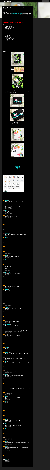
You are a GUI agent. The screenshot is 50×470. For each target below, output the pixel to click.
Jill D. (6, 215)
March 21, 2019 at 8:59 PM (8, 313)
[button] (3, 10)
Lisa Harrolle (17, 168)
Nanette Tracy (17, 165)
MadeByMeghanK (7, 324)
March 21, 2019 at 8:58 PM (8, 309)
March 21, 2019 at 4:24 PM (8, 291)
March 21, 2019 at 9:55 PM (8, 336)
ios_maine (6, 289)
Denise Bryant (7, 352)
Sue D (6, 334)
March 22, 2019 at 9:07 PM (8, 426)
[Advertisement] (36, 29)
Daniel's (11, 20)
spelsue (6, 446)
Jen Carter (17, 160)
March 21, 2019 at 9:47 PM (8, 332)
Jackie (6, 204)
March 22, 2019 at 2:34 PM (8, 399)
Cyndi (6, 401)
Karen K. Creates (7, 272)
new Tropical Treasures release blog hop (16, 13)
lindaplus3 (6, 423)
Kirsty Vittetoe (7, 357)
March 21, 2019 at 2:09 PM (8, 257)
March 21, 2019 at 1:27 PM (8, 239)
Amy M (6, 255)
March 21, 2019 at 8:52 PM (8, 305)
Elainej (6, 237)
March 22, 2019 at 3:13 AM (8, 359)
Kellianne (6, 428)
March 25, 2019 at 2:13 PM (8, 448)
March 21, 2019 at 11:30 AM (8, 213)
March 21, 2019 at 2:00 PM (8, 253)
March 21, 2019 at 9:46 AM (8, 202)
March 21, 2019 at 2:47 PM (8, 274)
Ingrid (6, 210)
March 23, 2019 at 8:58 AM (8, 439)
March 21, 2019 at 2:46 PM (8, 270)
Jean (6, 311)
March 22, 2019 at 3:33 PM (8, 403)
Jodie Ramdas (7, 307)
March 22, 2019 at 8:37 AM (8, 376)
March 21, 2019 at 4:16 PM (8, 287)
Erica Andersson (17, 166)
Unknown (6, 200)
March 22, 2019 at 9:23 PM (8, 430)
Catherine (17, 159)
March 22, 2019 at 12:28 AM (8, 355)
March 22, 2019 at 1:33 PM (8, 394)
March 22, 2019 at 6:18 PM (8, 417)
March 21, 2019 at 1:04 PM (8, 231)
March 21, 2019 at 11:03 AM (8, 208)
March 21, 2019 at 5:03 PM (8, 296)
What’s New (17, 15)
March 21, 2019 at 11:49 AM (8, 217)
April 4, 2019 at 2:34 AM (8, 461)
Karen (6, 276)
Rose (6, 419)
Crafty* (6, 396)
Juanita (6, 405)
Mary (6, 441)
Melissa (6, 361)
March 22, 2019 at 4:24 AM (8, 363)
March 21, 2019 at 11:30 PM (8, 345)
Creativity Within (6, 1)
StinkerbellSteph (7, 241)
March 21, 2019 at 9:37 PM (8, 322)
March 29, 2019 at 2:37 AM (8, 457)
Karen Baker (17, 169)
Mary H (6, 374)
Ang (5, 293)
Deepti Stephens (17, 167)
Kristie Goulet (7, 378)
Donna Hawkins (7, 233)
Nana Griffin (6, 285)
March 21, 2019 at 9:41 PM (8, 326)
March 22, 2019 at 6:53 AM (8, 372)
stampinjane (6, 450)
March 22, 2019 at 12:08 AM (8, 350)
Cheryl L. (6, 338)
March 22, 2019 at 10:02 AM (8, 385)
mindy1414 (6, 328)
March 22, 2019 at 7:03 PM (8, 421)
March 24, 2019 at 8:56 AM (8, 444)
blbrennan (6, 259)
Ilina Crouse (15, 170)
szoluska (6, 459)
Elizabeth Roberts (7, 219)
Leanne (6, 365)
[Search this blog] (45, 1)
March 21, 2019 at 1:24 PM (8, 235)
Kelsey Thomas (7, 392)
